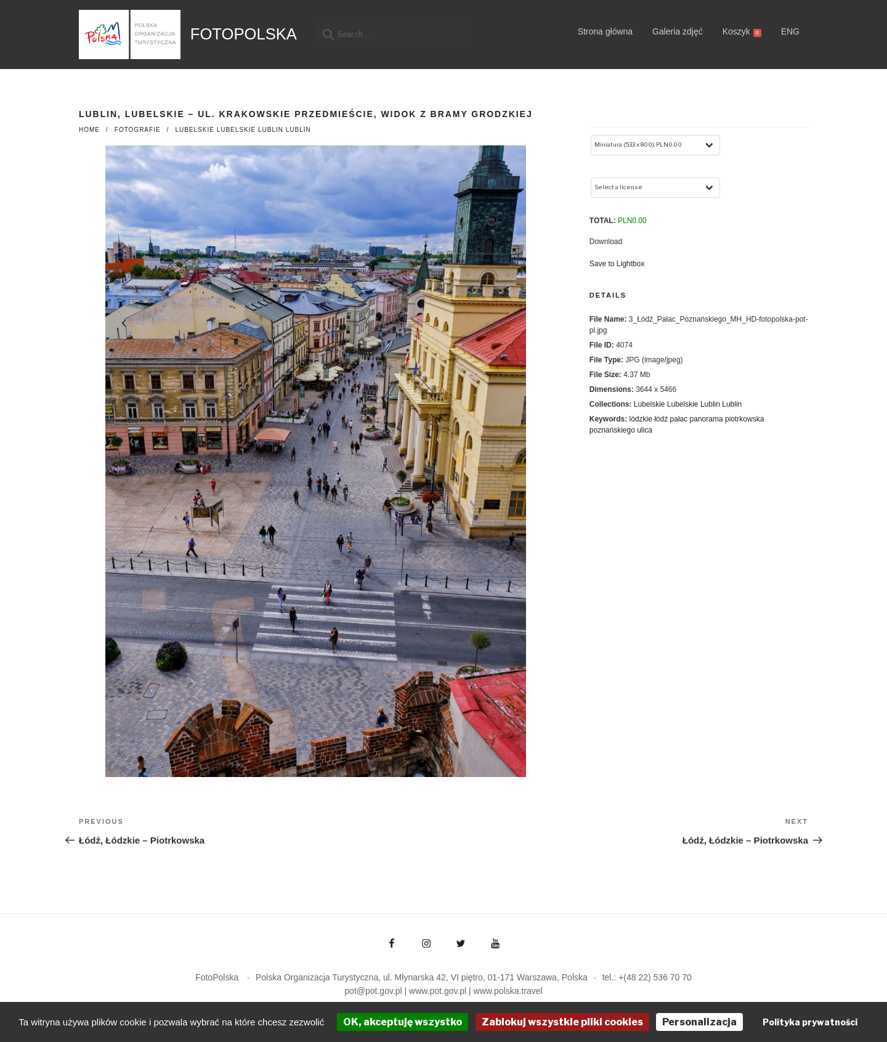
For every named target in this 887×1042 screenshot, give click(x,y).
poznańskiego (612, 430)
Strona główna (605, 31)
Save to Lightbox (616, 263)
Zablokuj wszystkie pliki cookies (562, 1022)
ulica (644, 430)
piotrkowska (744, 419)
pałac (679, 419)
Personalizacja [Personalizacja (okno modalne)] (699, 1022)
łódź (661, 419)
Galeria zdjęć (677, 31)
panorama (706, 419)
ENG (790, 31)
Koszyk (742, 31)
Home (89, 129)
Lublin (270, 129)
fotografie (138, 129)
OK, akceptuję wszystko (402, 1022)
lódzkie (640, 419)
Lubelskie (194, 129)
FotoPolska (243, 34)
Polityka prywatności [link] (810, 1022)
